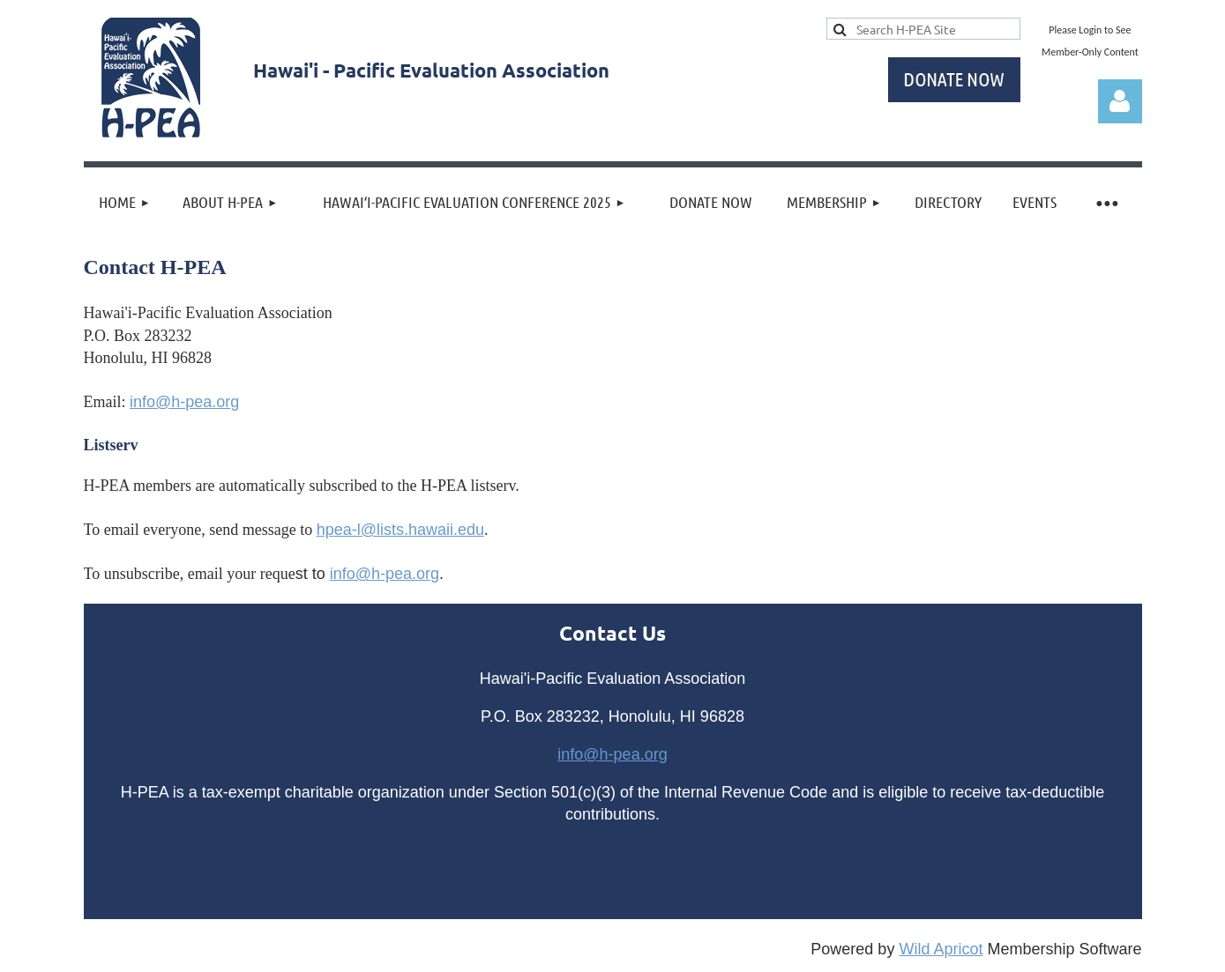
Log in (1120, 101)
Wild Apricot (940, 949)
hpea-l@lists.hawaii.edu (400, 529)
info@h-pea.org (184, 402)
